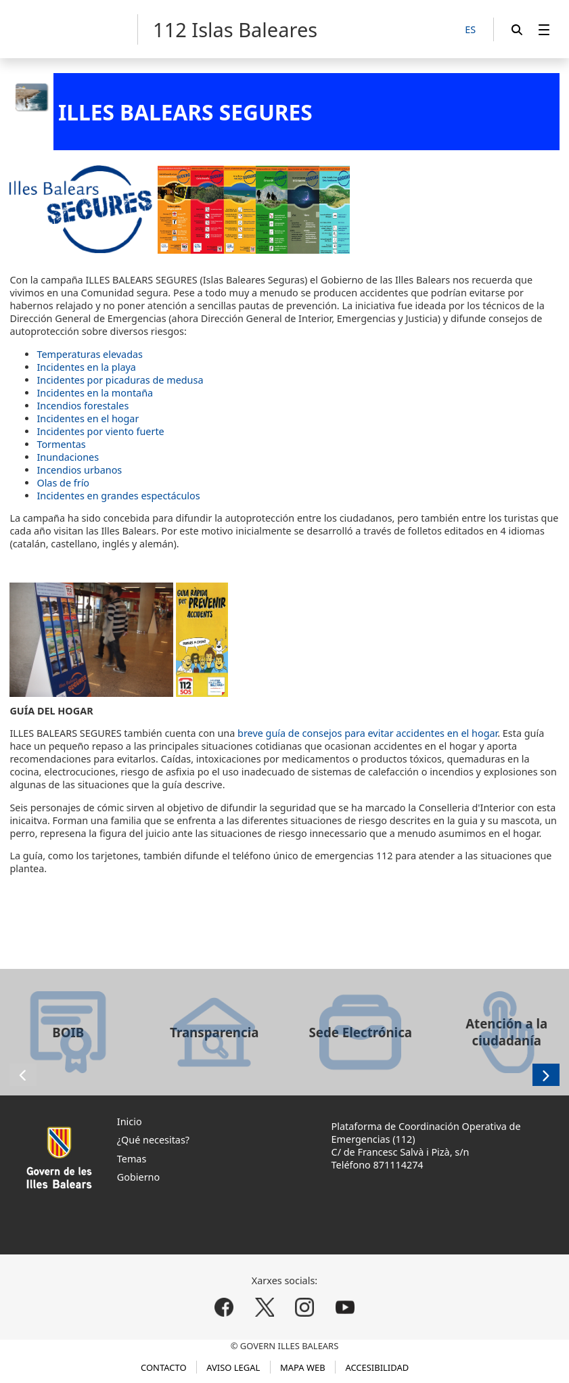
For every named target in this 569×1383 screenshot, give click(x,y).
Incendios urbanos (79, 469)
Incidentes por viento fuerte (100, 431)
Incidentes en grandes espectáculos (118, 495)
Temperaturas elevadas (90, 354)
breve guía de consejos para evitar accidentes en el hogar (367, 733)
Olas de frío (63, 482)
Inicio (129, 1121)
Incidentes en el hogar (88, 418)
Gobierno (138, 1177)
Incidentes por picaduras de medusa (120, 379)
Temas (132, 1158)
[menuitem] (543, 29)
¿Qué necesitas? (153, 1139)
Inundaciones (68, 457)
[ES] (470, 30)
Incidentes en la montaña (95, 392)
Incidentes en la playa (86, 367)
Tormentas (61, 444)
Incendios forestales (83, 405)
